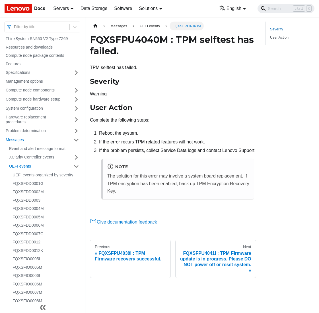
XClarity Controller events (31, 157)
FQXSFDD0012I (27, 242)
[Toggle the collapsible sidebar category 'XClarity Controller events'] (76, 157)
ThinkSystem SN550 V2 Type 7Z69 (37, 38)
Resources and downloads (29, 47)
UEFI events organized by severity (43, 175)
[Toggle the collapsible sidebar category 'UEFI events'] (76, 166)
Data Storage (94, 8)
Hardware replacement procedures (26, 119)
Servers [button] (61, 8)
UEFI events (20, 166)
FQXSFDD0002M (28, 191)
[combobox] (14, 27)
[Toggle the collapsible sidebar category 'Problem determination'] (76, 130)
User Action (279, 37)
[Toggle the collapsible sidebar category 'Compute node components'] (76, 90)
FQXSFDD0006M (28, 225)
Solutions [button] (148, 8)
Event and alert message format (37, 148)
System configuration (24, 108)
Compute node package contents (35, 55)
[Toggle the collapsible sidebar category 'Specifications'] (76, 72)
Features (13, 64)
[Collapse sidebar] (42, 307)
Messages (15, 139)
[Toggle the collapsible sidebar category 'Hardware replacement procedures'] (76, 119)
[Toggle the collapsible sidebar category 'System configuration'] (76, 108)
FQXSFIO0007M (27, 292)
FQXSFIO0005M (27, 267)
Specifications (18, 72)
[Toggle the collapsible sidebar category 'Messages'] (76, 140)
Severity (276, 29)
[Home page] (95, 26)
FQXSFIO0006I (26, 275)
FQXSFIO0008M (27, 301)
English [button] (230, 8)
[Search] (286, 8)
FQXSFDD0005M (28, 217)
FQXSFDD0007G (28, 233)
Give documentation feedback (123, 222)
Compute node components (30, 90)
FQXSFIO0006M (27, 284)
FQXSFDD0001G (28, 183)
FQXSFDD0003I (27, 200)
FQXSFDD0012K (28, 250)
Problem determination (26, 130)
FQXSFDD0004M (28, 208)
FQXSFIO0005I (26, 258)
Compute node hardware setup (33, 99)
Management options (24, 81)
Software (123, 8)
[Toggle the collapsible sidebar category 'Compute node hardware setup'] (76, 99)
